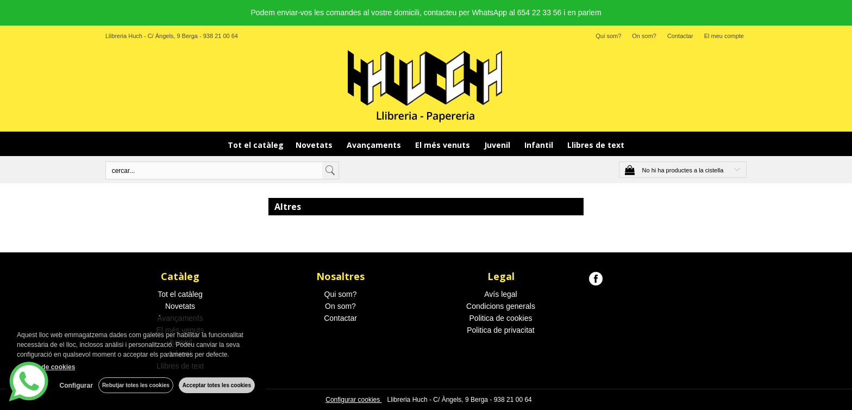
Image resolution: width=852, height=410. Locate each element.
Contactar (680, 36)
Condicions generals (500, 306)
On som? (644, 36)
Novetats (315, 145)
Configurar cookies (353, 399)
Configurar (76, 385)
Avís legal (500, 294)
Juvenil (498, 145)
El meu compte (724, 36)
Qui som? (608, 36)
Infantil (539, 145)
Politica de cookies (500, 318)
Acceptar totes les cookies (217, 385)
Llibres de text (595, 145)
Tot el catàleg (256, 145)
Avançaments (375, 145)
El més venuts (443, 145)
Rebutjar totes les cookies (136, 385)
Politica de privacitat (501, 330)
